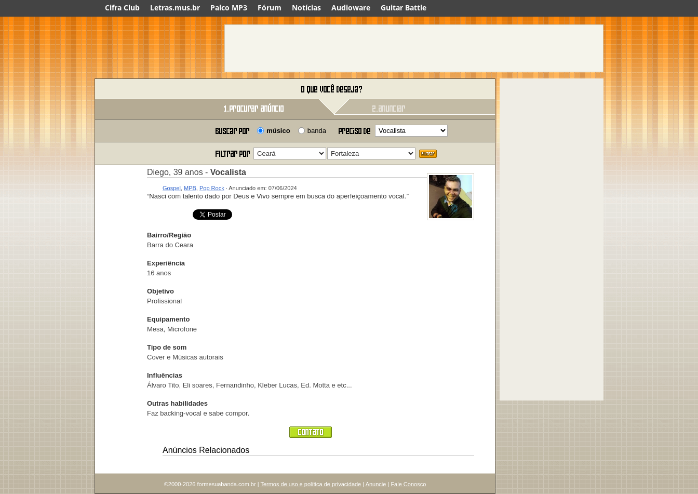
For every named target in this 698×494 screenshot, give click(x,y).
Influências (164, 375)
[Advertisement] (414, 48)
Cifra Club (122, 7)
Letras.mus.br (175, 7)
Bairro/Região (169, 235)
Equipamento (168, 319)
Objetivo (160, 291)
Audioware (350, 7)
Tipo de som (166, 347)
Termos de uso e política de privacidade (310, 484)
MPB (190, 188)
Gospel (172, 188)
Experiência (166, 263)
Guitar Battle (403, 7)
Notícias (306, 7)
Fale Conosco (408, 484)
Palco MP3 (228, 7)
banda (316, 131)
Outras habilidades (177, 403)
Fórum (269, 7)
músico (278, 131)
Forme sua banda (149, 89)
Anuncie (376, 484)
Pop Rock (211, 188)
